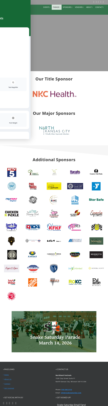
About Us (7, 379)
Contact (7, 384)
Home (6, 375)
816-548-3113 (66, 390)
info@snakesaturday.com (71, 393)
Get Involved (9, 388)
